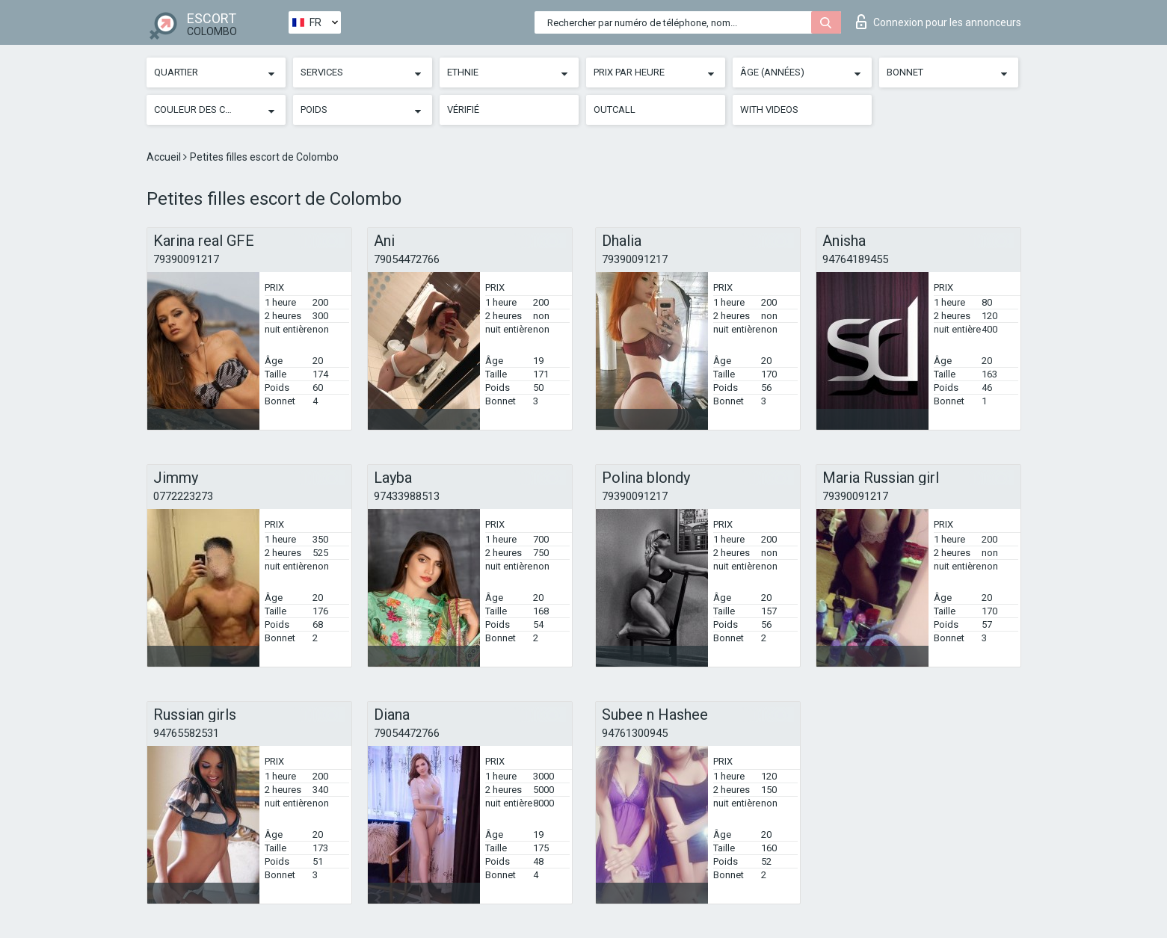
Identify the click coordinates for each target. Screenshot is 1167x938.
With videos (769, 109)
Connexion (938, 21)
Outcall (614, 109)
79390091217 (186, 259)
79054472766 (407, 259)
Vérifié (463, 109)
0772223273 (183, 496)
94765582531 (186, 733)
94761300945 (635, 733)
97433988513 (407, 496)
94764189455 (855, 259)
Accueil (165, 157)
